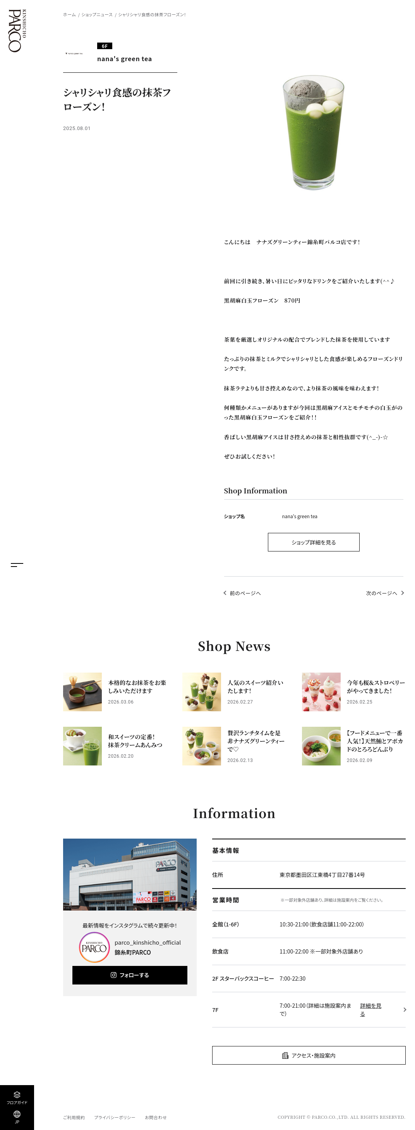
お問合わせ (156, 1117)
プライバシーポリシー (114, 1117)
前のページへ (245, 593)
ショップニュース (97, 14)
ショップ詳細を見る (314, 542)
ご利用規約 (74, 1117)
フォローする (134, 975)
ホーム (69, 14)
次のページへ (382, 593)
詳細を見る (370, 1009)
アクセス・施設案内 (314, 1055)
